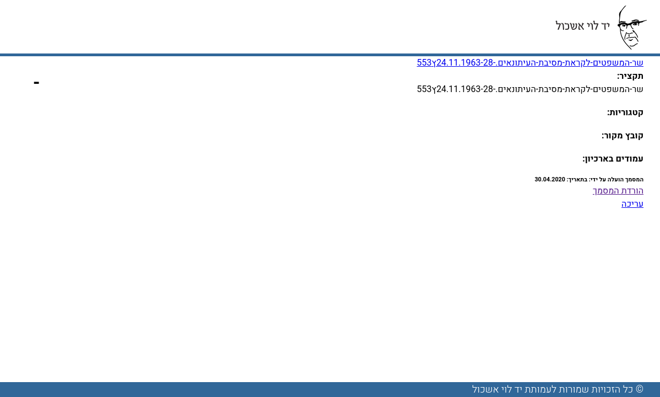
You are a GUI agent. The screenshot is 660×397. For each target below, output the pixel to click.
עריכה (632, 204)
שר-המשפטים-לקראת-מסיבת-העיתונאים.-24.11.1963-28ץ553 (530, 62)
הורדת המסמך (618, 190)
